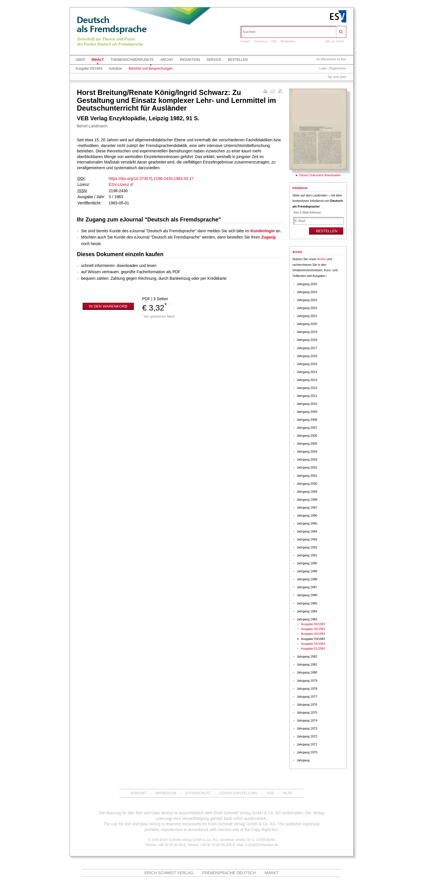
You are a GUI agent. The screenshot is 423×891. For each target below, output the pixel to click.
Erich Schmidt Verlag (169, 873)
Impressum (261, 41)
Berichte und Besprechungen (151, 69)
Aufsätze (115, 69)
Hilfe (274, 41)
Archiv (167, 60)
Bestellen (238, 60)
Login (323, 68)
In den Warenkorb (108, 306)
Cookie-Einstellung (238, 793)
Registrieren (337, 68)
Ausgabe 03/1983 (89, 69)
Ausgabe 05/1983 (313, 629)
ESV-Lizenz (119, 184)
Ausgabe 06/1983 (313, 624)
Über (80, 60)
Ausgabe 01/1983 (313, 648)
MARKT (271, 873)
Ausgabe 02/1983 (313, 643)
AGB (270, 793)
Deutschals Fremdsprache (112, 24)
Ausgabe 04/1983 (313, 633)
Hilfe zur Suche (334, 41)
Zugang (268, 237)
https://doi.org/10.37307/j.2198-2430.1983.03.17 (151, 178)
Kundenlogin (262, 231)
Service (214, 60)
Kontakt (245, 41)
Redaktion (190, 60)
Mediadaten (288, 41)
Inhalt (97, 60)
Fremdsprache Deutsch (229, 873)
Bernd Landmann (92, 126)
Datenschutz (197, 793)
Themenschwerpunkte (132, 60)
